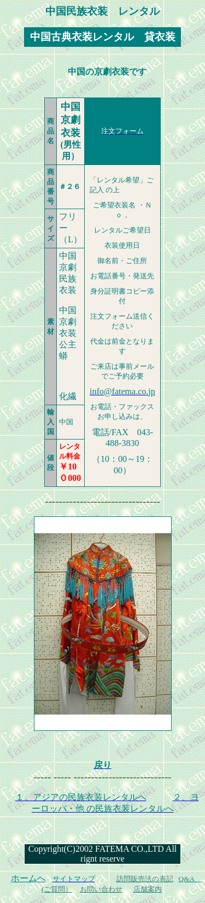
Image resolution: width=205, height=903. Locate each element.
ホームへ (28, 878)
